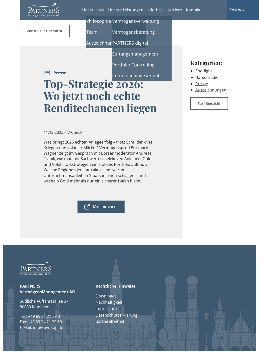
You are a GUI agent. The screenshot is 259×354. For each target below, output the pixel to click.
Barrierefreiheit (110, 321)
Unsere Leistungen (125, 10)
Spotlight (203, 71)
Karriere (174, 10)
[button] (43, 10)
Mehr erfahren (105, 206)
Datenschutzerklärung (116, 315)
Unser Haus (93, 10)
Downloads (106, 296)
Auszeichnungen (210, 90)
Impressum (106, 308)
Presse (201, 84)
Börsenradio (207, 77)
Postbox (237, 10)
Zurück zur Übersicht (44, 31)
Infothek (155, 10)
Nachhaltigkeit (109, 302)
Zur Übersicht (209, 103)
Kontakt (193, 10)
